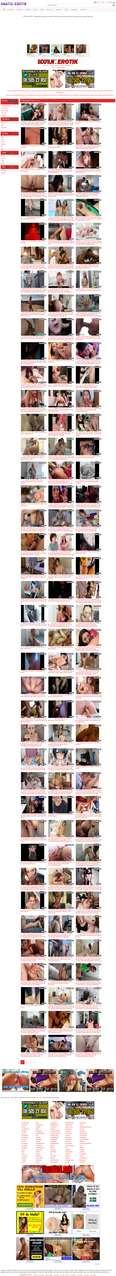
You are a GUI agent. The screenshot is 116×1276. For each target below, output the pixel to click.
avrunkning (83, 1133)
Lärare (35, 601)
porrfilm (24, 1131)
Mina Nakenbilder (67, 90)
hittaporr (53, 1129)
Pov (59, 147)
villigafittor (39, 1131)
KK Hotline (79, 1275)
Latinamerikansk (61, 386)
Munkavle (58, 292)
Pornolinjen (93, 1275)
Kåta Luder (9, 95)
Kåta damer (110, 95)
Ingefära (94, 387)
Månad (3, 144)
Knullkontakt (45, 95)
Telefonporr (59, 90)
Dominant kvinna (35, 481)
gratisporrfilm (54, 1143)
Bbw (28, 553)
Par (55, 242)
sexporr (67, 1135)
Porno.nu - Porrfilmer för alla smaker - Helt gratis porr (58, 65)
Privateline (41, 1275)
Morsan (87, 315)
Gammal (59, 195)
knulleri (24, 1139)
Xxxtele (67, 1275)
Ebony (36, 362)
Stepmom (98, 315)
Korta (2, 156)
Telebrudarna (21, 90)
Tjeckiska (35, 769)
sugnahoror (39, 1125)
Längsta (3, 115)
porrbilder (53, 1151)
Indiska (23, 601)
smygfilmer (53, 1123)
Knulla (81, 95)
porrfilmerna (83, 1158)
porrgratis (39, 1150)
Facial (93, 433)
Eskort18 (109, 90)
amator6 (67, 1141)
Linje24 (9, 90)
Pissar (33, 218)
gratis (81, 1147)
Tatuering (68, 124)
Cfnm (63, 625)
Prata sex (38, 90)
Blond (62, 123)
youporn (24, 1158)
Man (67, 959)
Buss (93, 314)
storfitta (38, 1137)
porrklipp (24, 1145)
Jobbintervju (62, 744)
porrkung (24, 1143)
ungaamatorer (40, 1133)
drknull (38, 1127)
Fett (71, 554)
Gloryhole (58, 339)
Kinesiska (30, 268)
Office (44, 816)
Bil (89, 147)
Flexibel (34, 124)
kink (66, 1147)
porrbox (67, 1158)
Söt (28, 218)
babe (23, 1154)
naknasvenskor (55, 1133)
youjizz (24, 1160)
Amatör (54, 218)
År (1, 146)
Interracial (55, 889)
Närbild (86, 983)
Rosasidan (100, 90)
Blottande (91, 1055)
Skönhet (37, 529)
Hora (43, 530)
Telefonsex (28, 90)
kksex (38, 1162)
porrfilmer (53, 1127)
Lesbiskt (28, 1032)
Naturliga (61, 124)
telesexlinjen (54, 1125)
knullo (38, 1151)
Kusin (29, 648)
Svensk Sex (69, 95)
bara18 (82, 1162)
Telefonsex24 (52, 90)
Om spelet (42, 362)
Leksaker (30, 459)
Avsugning (28, 123)
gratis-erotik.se (28, 1275)
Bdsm (23, 481)
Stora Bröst (56, 123)
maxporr (82, 1151)
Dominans (67, 218)
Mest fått (3, 113)
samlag (82, 1141)
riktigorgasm (40, 1147)
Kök (98, 433)
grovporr (24, 1147)
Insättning (43, 793)
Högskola (85, 626)
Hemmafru (94, 865)
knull (23, 1141)
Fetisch (65, 626)
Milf (64, 195)
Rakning (24, 505)
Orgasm (94, 147)
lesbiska (38, 1156)
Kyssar (68, 483)
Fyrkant (81, 960)
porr (37, 1135)
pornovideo (54, 1162)
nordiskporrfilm (55, 1131)
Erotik (51, 95)
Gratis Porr (56, 95)
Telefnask (56, 1275)
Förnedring (83, 1032)
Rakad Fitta (62, 95)
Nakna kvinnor (22, 95)
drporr (52, 1145)
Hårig (95, 650)
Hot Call (62, 1275)
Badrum (84, 505)
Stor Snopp (83, 577)
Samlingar (59, 696)
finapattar (83, 1160)
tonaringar (68, 1129)
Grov (39, 124)
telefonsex (83, 1123)
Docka (96, 1031)
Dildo (28, 481)
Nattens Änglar (49, 1275)
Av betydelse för (6, 105)
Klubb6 (105, 90)
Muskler (64, 983)
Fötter (88, 793)
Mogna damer (102, 95)
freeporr (67, 1154)
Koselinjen (45, 90)
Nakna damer (94, 95)
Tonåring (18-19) (85, 148)
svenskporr (83, 1135)
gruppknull (53, 1139)
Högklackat (42, 889)
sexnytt (38, 1141)
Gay (103, 2)
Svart (50, 147)
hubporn (67, 1150)
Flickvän (43, 529)
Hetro (97, 2)
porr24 (82, 1129)
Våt (92, 148)
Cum (34, 123)
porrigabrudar (69, 1160)
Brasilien (24, 554)
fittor (37, 1123)
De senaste (4, 108)
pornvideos (39, 1158)
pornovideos (54, 1160)
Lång (2, 161)
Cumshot (40, 123)
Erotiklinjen (86, 1275)
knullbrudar (25, 1123)
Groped (31, 816)
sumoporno (83, 1137)
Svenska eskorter (86, 90)
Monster (51, 362)
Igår (2, 139)
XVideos (3, 173)
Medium (3, 158)
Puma (68, 625)
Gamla (62, 672)
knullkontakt (54, 1135)
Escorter (39, 95)
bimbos (52, 1158)
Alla (2, 130)
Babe (59, 266)
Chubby (24, 218)
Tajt (57, 172)
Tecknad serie (55, 268)
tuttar (81, 1125)
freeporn (68, 1156)
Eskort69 (15, 95)
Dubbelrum (40, 983)
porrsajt (52, 1150)
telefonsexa (69, 1127)
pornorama (68, 1143)
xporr (23, 1162)
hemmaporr (69, 1151)
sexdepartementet (85, 1127)
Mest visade (4, 110)
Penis (78, 123)
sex (81, 1145)
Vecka (3, 141)
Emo (64, 793)
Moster (54, 959)
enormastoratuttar (85, 1143)
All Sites (3, 170)
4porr (37, 1129)
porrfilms (82, 1131)
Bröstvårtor (35, 1032)
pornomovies (69, 1145)
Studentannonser (32, 95)
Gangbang (88, 960)
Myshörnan (73, 1275)
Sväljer (98, 816)
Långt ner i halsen (93, 171)
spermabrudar (84, 1139)
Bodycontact (59, 92)
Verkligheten (87, 244)
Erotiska (58, 983)
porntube (53, 1156)
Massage (55, 124)
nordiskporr (25, 1137)
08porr (52, 1147)
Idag (2, 137)
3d (49, 218)
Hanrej (39, 290)
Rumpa (39, 266)
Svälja (53, 172)
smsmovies (68, 1133)
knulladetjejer (54, 1137)
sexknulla (68, 1137)
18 (49, 266)
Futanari (64, 268)
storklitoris (39, 1145)
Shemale (110, 2)
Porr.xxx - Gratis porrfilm (58, 67)
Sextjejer (94, 90)
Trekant (55, 411)
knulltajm (39, 1160)
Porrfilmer (76, 95)
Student (29, 601)
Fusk (58, 171)
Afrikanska (24, 290)
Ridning (82, 553)
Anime (53, 266)
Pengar (40, 292)
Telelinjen (14, 90)
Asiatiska (24, 195)
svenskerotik (40, 1143)
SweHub (24, 1125)
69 (77, 242)
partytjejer (25, 1135)
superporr (68, 1131)
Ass (50, 123)
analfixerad (68, 1125)
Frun (86, 196)
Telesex (33, 90)
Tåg (64, 1056)
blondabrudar (69, 1123)
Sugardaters (86, 95)
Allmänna (86, 1056)
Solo (68, 601)
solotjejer (39, 1139)
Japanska (79, 339)
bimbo (38, 1154)
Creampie (38, 457)
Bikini (65, 863)
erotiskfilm (68, 1139)
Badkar (23, 147)
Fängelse (38, 816)
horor (23, 1127)
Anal (23, 123)
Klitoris (85, 650)
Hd (95, 984)
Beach (60, 863)
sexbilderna (25, 1129)
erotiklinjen (53, 1141)
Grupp (92, 410)
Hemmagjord (97, 218)
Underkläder (66, 292)
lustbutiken (83, 1154)
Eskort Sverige (77, 90)
